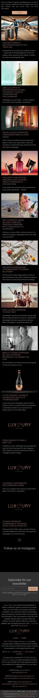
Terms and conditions (28, 694)
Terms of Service (19, 594)
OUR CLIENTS (29, 652)
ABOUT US (5, 652)
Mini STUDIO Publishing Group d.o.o (16, 641)
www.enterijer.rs (24, 682)
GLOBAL (15, 638)
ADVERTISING (17, 652)
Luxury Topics (8, 605)
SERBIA (23, 638)
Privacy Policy (33, 593)
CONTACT (19, 654)
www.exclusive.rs (27, 678)
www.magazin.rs (25, 676)
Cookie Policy (25, 6)
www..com (19, 672)
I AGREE (19, 12)
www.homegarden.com (12, 684)
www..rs (24, 670)
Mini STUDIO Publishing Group (24, 696)
